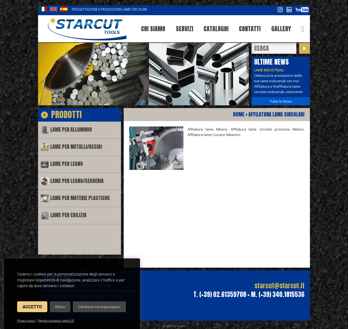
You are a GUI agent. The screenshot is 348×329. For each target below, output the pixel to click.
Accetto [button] (32, 306)
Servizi (184, 28)
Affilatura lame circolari (276, 114)
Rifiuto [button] (60, 307)
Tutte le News (281, 101)
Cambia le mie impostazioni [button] (99, 307)
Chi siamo (153, 28)
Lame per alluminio (71, 129)
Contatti (250, 28)
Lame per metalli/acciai (76, 146)
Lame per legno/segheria (77, 181)
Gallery (281, 28)
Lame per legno (66, 163)
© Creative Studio (174, 326)
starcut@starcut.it (279, 285)
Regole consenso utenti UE (56, 320)
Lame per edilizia (68, 215)
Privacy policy (26, 320)
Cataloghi (216, 28)
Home (238, 114)
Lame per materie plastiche (80, 198)
